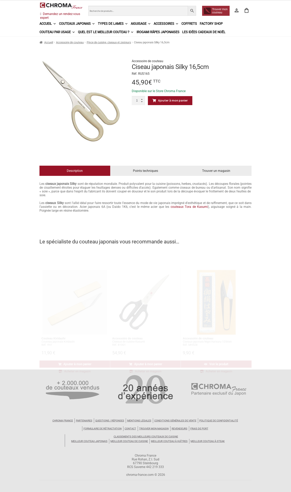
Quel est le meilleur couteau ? (106, 32)
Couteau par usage (57, 32)
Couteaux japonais (77, 24)
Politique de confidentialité (218, 420)
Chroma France (62, 420)
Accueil (47, 24)
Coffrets (189, 24)
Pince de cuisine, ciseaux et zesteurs (109, 42)
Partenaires (84, 420)
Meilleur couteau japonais (89, 441)
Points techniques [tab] (145, 171)
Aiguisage (141, 24)
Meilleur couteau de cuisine (129, 441)
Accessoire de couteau (70, 42)
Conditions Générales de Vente (175, 420)
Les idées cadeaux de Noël (203, 32)
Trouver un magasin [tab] (216, 171)
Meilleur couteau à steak (208, 441)
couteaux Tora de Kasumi (189, 207)
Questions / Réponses (109, 420)
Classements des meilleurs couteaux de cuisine (146, 436)
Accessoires (166, 24)
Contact (130, 428)
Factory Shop (211, 24)
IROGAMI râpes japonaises (158, 32)
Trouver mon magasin (154, 428)
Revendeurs (179, 428)
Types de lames (113, 24)
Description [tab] (75, 171)
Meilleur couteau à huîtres (169, 441)
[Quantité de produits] (138, 100)
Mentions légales (139, 420)
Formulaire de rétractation (103, 428)
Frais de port (199, 428)
